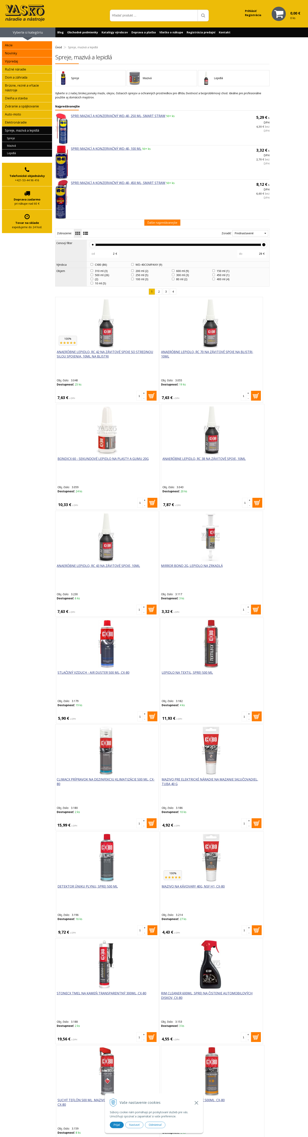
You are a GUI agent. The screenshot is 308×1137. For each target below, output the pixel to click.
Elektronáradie (16, 122)
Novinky (11, 53)
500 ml (102, 275)
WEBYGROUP (220, 1129)
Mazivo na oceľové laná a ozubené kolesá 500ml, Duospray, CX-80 (79, 891)
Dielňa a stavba (16, 98)
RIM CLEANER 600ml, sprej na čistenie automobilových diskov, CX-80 (134, 677)
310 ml (101, 271)
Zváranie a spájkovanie (22, 106)
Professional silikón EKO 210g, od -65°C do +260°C (186, 782)
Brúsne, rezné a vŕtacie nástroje (22, 87)
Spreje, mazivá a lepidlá (22, 130)
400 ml (223, 279)
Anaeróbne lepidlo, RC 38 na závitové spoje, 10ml (243, 354)
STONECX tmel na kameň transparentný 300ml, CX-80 (81, 675)
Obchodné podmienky (82, 32)
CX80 (101, 264)
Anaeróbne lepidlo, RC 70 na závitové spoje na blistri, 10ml (135, 356)
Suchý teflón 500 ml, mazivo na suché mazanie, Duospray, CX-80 (187, 677)
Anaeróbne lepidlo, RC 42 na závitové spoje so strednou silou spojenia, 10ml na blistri (81, 359)
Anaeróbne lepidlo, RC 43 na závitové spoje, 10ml (81, 461)
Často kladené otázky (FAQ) (211, 1091)
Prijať (117, 1124)
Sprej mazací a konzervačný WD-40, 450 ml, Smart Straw (118, 183)
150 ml (223, 271)
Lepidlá (11, 153)
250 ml (142, 275)
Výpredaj (11, 61)
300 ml (182, 275)
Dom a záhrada (16, 77)
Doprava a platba (143, 32)
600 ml (182, 271)
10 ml (100, 283)
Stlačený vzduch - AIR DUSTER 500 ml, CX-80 (183, 461)
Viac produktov (162, 945)
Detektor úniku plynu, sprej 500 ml (184, 568)
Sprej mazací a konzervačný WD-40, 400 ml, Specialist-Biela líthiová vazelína (188, 891)
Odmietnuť (155, 1124)
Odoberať (196, 1041)
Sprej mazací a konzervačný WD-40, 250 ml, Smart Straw (118, 116)
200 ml (142, 271)
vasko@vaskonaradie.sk (149, 1085)
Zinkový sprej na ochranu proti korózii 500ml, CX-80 (79, 782)
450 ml (223, 275)
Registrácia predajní (201, 32)
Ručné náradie (15, 69)
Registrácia (253, 15)
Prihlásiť (251, 11)
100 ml (142, 279)
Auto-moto (13, 114)
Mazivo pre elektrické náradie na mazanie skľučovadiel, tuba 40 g (131, 570)
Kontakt (224, 32)
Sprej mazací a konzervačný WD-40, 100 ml (106, 148)
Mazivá (11, 145)
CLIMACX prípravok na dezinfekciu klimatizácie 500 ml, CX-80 (78, 570)
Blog (60, 32)
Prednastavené (244, 233)
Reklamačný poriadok (207, 1096)
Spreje (11, 138)
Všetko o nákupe (171, 32)
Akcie (9, 45)
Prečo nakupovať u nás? (208, 1081)
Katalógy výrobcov (115, 32)
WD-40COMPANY (149, 264)
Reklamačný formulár (206, 1086)
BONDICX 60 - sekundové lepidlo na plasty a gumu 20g (187, 356)
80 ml (181, 279)
